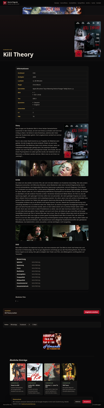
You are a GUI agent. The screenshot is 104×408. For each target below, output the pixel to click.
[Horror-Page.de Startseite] (12, 3)
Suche (93, 3)
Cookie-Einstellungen (94, 405)
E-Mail (34, 324)
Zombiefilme (72, 3)
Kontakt (98, 3)
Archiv (88, 3)
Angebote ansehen (91, 312)
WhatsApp (14, 324)
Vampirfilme (81, 3)
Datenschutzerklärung (28, 404)
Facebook (23, 324)
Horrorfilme (63, 3)
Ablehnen (77, 401)
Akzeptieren (87, 401)
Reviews (56, 3)
